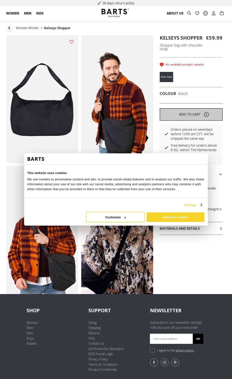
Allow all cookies (175, 217)
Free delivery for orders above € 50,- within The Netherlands (194, 147)
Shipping (94, 327)
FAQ (91, 338)
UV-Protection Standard (105, 349)
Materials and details (191, 228)
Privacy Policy (98, 359)
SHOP (54, 310)
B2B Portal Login (100, 354)
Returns (94, 333)
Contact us (96, 343)
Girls (30, 333)
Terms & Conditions (102, 364)
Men (30, 327)
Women (32, 322)
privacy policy (185, 350)
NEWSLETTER (166, 310)
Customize (115, 217)
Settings (190, 205)
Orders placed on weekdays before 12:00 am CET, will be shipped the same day (192, 134)
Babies (32, 343)
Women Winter (27, 28)
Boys (30, 338)
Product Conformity (102, 369)
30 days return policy (116, 3)
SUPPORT (116, 310)
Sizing (92, 322)
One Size (166, 76)
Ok (198, 338)
